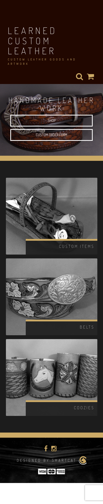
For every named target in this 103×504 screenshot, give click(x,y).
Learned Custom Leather (32, 41)
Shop (52, 120)
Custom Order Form (51, 135)
